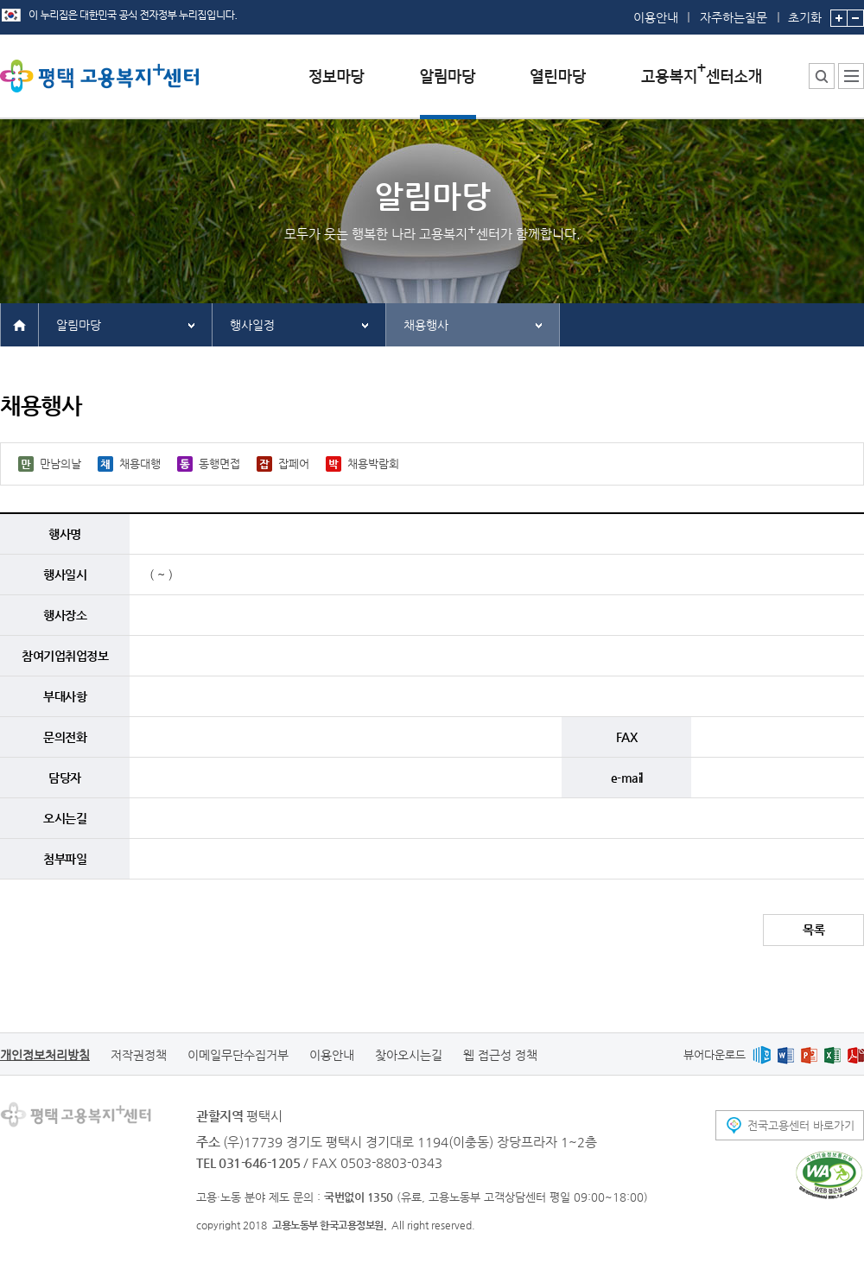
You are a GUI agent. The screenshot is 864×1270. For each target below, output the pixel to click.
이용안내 (655, 17)
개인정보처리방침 (45, 1055)
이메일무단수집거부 (238, 1055)
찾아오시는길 (408, 1055)
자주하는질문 (733, 17)
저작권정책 (139, 1055)
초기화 (805, 12)
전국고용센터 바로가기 (800, 1125)
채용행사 (425, 325)
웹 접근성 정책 (500, 1055)
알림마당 (78, 325)
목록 (813, 930)
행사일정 (252, 325)
